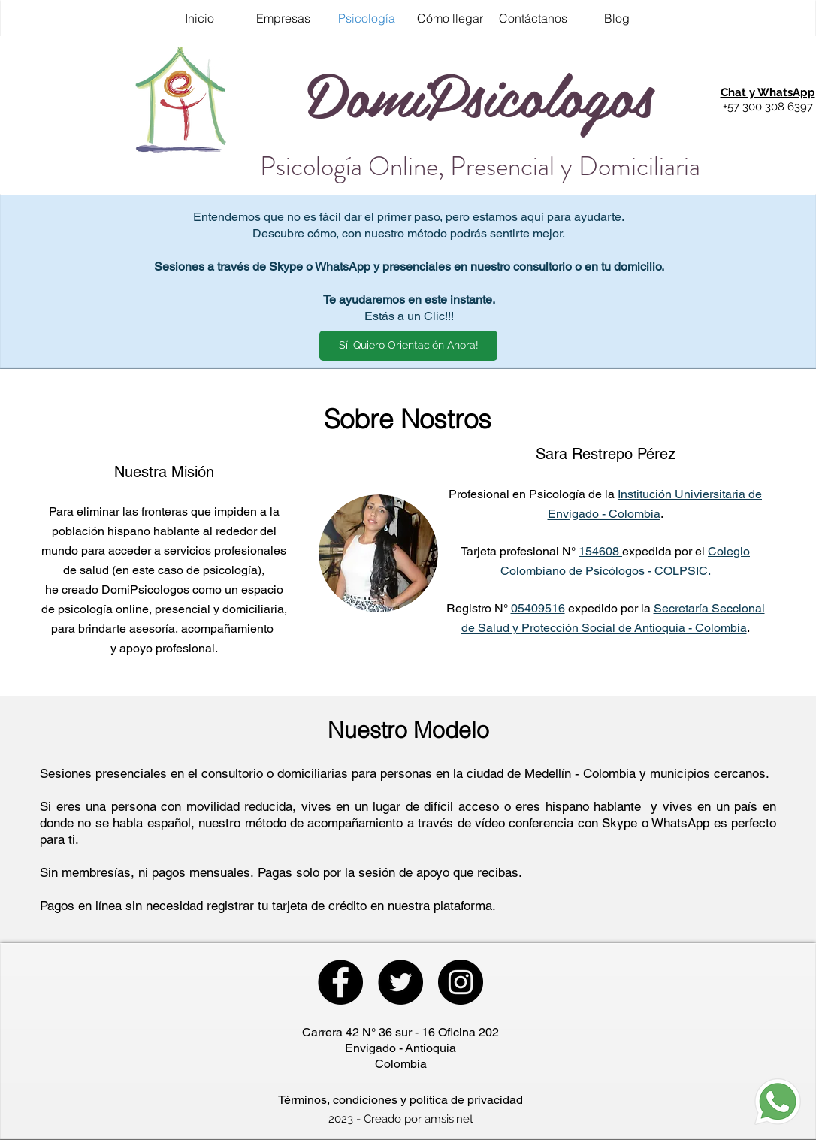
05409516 (538, 608)
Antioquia (430, 1048)
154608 (600, 551)
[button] (768, 93)
